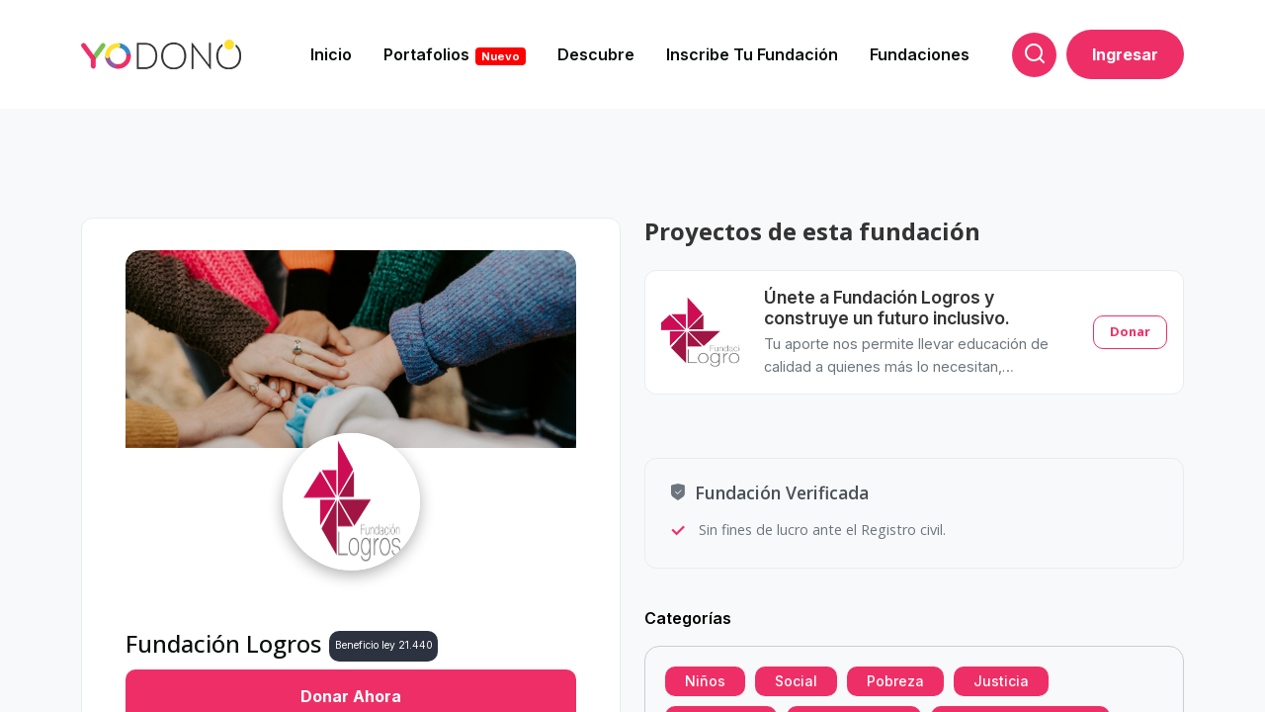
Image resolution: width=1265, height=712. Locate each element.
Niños (705, 680)
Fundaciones (920, 54)
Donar (1130, 331)
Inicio (331, 54)
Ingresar (1125, 54)
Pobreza (895, 680)
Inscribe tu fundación (752, 54)
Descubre (595, 54)
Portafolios (454, 54)
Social (796, 680)
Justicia (1001, 680)
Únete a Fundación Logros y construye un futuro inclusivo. (887, 307)
